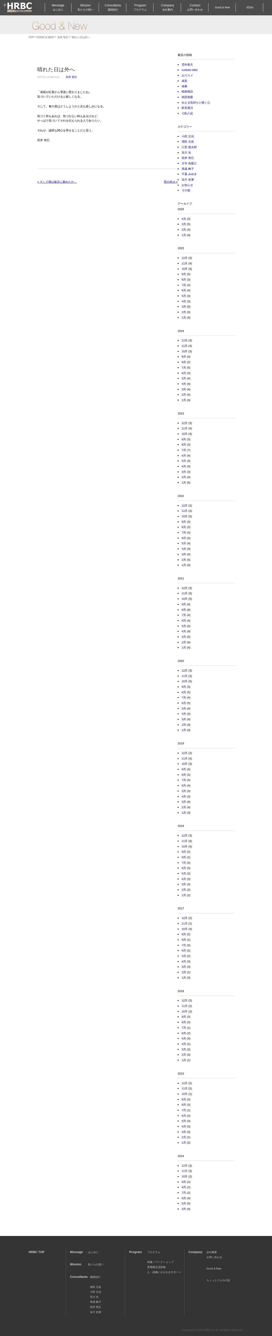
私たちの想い (96, 1264)
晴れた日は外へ (56, 69)
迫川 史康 (188, 179)
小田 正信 (188, 136)
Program (140, 8)
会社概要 (211, 1252)
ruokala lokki (189, 70)
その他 (186, 190)
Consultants (113, 8)
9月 (184, 274)
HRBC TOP (37, 1252)
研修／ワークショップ (160, 1262)
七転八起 (187, 113)
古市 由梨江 (189, 163)
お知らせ (187, 185)
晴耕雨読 (187, 91)
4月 (184, 218)
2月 (184, 229)
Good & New (59, 26)
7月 (184, 285)
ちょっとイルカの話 (218, 1280)
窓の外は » (171, 181)
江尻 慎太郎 (189, 147)
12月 (185, 258)
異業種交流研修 (156, 1267)
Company (167, 8)
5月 (184, 295)
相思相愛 (187, 97)
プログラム (153, 1252)
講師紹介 (95, 1277)
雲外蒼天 (187, 64)
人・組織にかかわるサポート (164, 1272)
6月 (184, 290)
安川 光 (186, 152)
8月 (184, 279)
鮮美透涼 (187, 107)
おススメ (187, 75)
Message (58, 8)
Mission (85, 8)
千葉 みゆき (189, 174)
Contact (195, 8)
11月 (185, 263)
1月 (184, 235)
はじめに (93, 1252)
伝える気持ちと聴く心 (196, 102)
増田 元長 (188, 141)
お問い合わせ (214, 1257)
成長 (184, 80)
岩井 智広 (71, 77)
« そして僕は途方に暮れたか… (57, 181)
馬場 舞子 (188, 168)
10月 (185, 268)
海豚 (184, 86)
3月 (184, 224)
